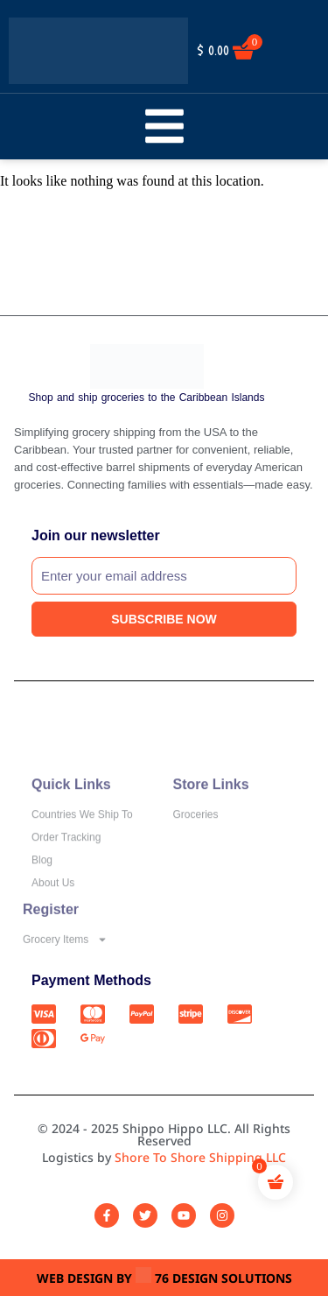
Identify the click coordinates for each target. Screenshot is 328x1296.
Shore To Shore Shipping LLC (200, 1157)
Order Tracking (66, 865)
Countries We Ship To (82, 842)
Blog (41, 888)
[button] (164, 126)
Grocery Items (65, 954)
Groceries (196, 842)
